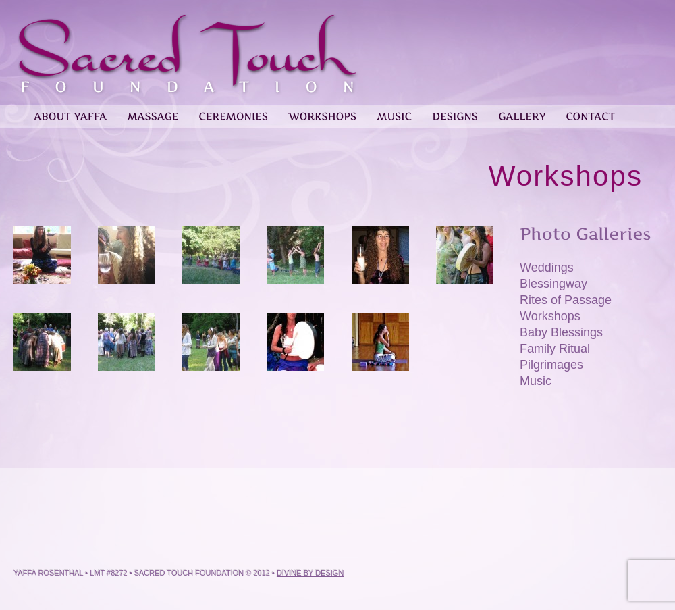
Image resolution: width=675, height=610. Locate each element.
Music (535, 381)
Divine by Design (310, 573)
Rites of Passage (566, 300)
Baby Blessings (561, 332)
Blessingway (553, 283)
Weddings (547, 267)
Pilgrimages (551, 365)
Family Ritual (555, 348)
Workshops (550, 316)
